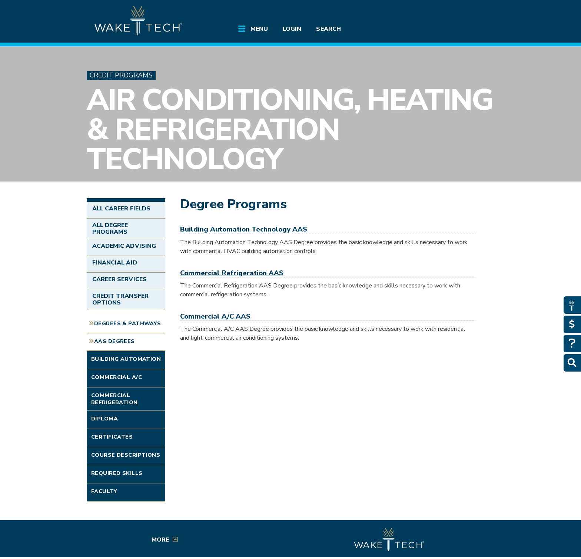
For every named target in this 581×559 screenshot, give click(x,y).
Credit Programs (121, 75)
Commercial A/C (116, 377)
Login (292, 29)
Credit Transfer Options (120, 299)
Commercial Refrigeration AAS (231, 272)
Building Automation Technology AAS (243, 229)
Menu (259, 29)
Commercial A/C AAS (215, 316)
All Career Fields (121, 208)
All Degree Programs (110, 228)
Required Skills (116, 473)
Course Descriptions (125, 455)
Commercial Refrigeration (114, 399)
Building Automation (126, 359)
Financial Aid (114, 263)
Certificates (112, 436)
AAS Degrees (114, 341)
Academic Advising (124, 246)
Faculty (104, 491)
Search (328, 29)
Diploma (104, 418)
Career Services (119, 279)
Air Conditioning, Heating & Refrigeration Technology (289, 129)
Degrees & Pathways (127, 323)
